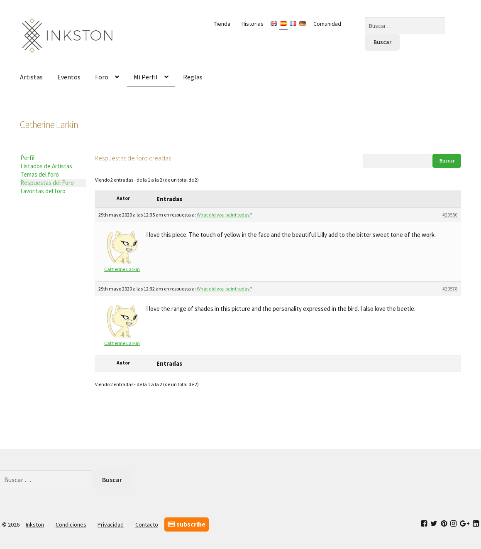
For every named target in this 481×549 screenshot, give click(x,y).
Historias (253, 23)
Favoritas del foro (43, 191)
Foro (101, 77)
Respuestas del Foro (47, 183)
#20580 (449, 215)
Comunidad (327, 23)
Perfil (27, 158)
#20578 (449, 289)
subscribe (186, 524)
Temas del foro (39, 174)
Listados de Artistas (46, 166)
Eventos (69, 77)
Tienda (222, 23)
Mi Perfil (146, 77)
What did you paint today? (224, 215)
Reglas (193, 77)
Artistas (31, 77)
